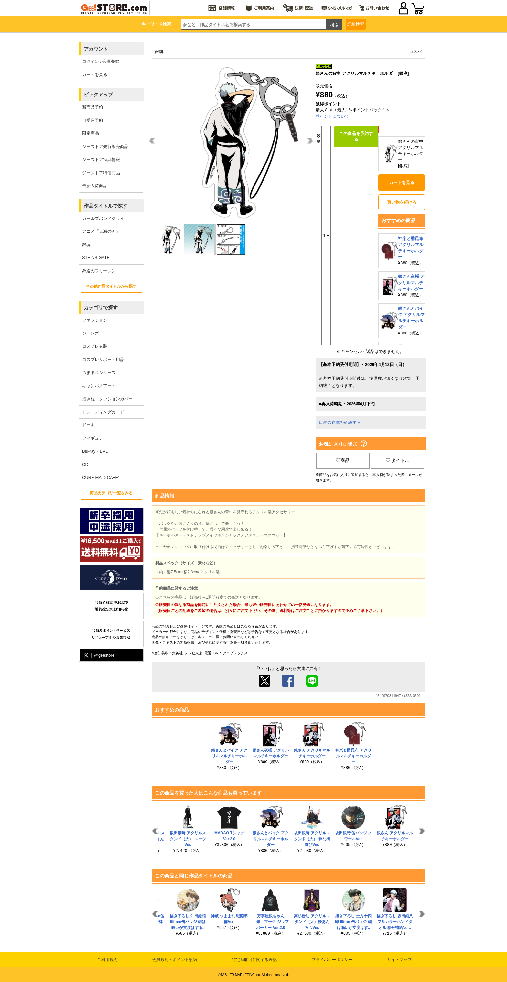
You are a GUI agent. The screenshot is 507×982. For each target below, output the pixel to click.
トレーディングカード (103, 412)
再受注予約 (92, 120)
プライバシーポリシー (332, 959)
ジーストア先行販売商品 (105, 146)
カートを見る (94, 74)
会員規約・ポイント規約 (174, 959)
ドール (88, 425)
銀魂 (86, 244)
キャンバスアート (99, 385)
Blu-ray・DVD (95, 451)
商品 (343, 460)
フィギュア (92, 438)
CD (85, 464)
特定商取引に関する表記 (254, 959)
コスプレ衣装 (94, 346)
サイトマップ (399, 959)
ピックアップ (98, 94)
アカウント (96, 48)
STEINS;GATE (96, 257)
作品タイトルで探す (105, 206)
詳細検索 (355, 24)
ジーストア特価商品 (101, 172)
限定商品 (90, 133)
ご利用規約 (107, 959)
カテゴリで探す (101, 307)
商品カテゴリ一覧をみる (111, 493)
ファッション (94, 320)
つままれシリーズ (99, 372)
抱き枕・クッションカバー (107, 398)
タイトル (398, 460)
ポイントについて (332, 116)
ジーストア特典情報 (101, 159)
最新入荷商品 (94, 185)
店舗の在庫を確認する (340, 422)
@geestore (98, 655)
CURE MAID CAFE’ (100, 477)
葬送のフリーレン (99, 270)
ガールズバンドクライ (103, 218)
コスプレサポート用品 (103, 359)
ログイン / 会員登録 (100, 61)
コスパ (415, 51)
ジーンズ (90, 333)
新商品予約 (92, 107)
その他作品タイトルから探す (111, 286)
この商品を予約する (356, 136)
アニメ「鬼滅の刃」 (101, 231)
